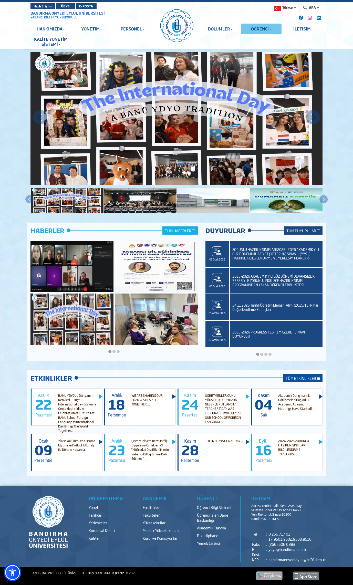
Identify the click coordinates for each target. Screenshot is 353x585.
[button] (12, 572)
